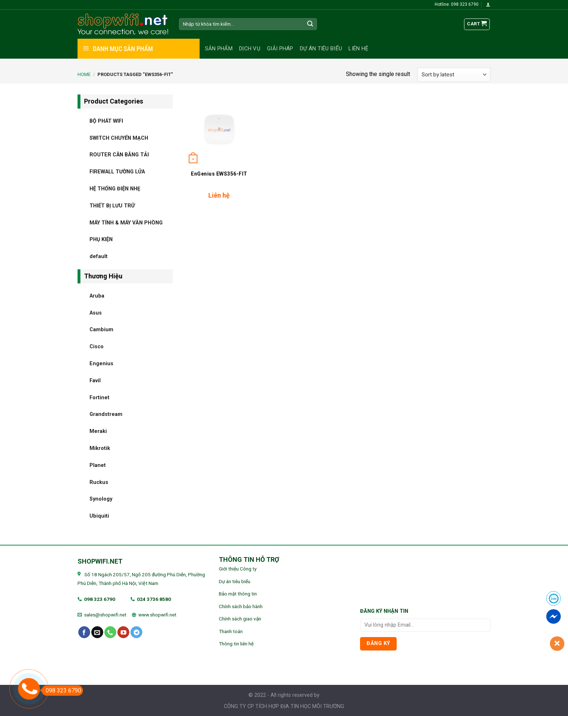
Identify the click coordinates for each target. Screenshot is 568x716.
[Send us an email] (97, 632)
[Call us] (110, 632)
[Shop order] (453, 75)
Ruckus (98, 482)
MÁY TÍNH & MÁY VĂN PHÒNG (126, 222)
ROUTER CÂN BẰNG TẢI (119, 155)
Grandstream (105, 414)
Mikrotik (99, 448)
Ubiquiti (99, 516)
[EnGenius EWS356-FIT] (219, 130)
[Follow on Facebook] (84, 632)
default (98, 256)
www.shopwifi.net (157, 615)
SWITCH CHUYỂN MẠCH (118, 138)
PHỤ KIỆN (101, 239)
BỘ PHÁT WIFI (106, 121)
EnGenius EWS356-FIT (219, 174)
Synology (100, 499)
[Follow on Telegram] (136, 632)
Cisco (96, 347)
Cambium (101, 330)
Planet (97, 465)
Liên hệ (358, 48)
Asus (95, 312)
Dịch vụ (249, 48)
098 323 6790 (99, 599)
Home (84, 74)
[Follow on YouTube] (123, 632)
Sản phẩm (219, 48)
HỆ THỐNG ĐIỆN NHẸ (114, 188)
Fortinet (99, 397)
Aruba (96, 295)
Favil (95, 380)
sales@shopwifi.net (105, 615)
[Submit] (310, 24)
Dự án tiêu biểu (321, 48)
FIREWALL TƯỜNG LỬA (117, 172)
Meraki (98, 431)
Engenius (101, 363)
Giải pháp (280, 48)
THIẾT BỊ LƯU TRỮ (112, 205)
